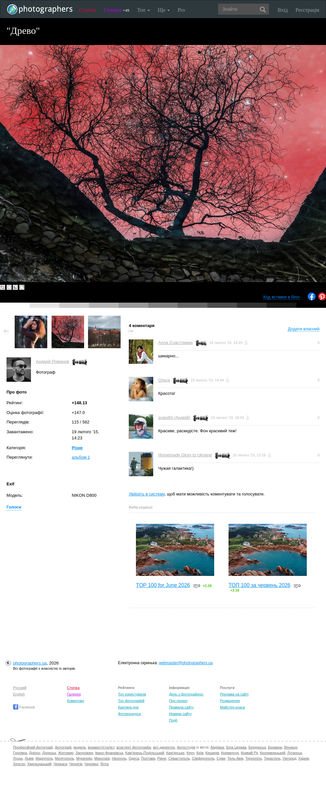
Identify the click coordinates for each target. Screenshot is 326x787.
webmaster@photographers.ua (186, 663)
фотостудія (186, 747)
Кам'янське (175, 753)
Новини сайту (180, 714)
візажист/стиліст (101, 747)
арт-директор (164, 747)
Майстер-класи (232, 707)
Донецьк (49, 753)
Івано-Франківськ (109, 753)
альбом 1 (81, 457)
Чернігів (75, 764)
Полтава (148, 758)
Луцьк (18, 758)
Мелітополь (64, 758)
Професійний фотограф (33, 747)
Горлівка (20, 753)
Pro (181, 10)
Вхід (283, 10)
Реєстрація (307, 10)
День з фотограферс (186, 694)
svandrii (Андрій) (174, 417)
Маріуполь (44, 758)
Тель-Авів (235, 758)
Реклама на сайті (234, 694)
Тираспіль (272, 758)
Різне (77, 447)
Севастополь (179, 758)
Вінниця (290, 747)
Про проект (178, 701)
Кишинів (212, 753)
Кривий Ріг (249, 753)
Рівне (161, 758)
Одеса (133, 758)
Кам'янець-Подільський (144, 753)
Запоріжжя (84, 753)
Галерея (116, 10)
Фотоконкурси (129, 714)
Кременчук (230, 753)
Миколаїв (102, 758)
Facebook (24, 707)
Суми (220, 758)
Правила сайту (181, 707)
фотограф (63, 747)
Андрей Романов (52, 361)
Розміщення (230, 701)
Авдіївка (217, 747)
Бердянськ (257, 747)
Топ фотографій (131, 701)
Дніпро (34, 753)
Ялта (104, 764)
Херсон (19, 764)
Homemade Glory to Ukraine (185, 454)
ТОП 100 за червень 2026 (259, 585)
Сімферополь (203, 758)
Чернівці (91, 764)
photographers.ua (30, 663)
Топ (143, 10)
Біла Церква (236, 747)
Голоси (14, 507)
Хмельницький (39, 764)
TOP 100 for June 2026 (163, 585)
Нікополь (119, 758)
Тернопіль (253, 758)
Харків (303, 758)
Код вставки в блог (281, 296)
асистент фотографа (133, 747)
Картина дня (128, 707)
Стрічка (87, 10)
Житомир (65, 753)
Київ (200, 753)
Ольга (164, 380)
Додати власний (303, 328)
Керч (190, 753)
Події (173, 720)
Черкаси (60, 764)
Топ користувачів (132, 694)
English (19, 694)
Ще (164, 10)
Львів (29, 758)
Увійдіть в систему (147, 494)
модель (80, 747)
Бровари (275, 747)
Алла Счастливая (175, 342)
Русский (19, 688)
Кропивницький (272, 753)
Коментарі (75, 701)
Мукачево (84, 758)
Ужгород (289, 758)
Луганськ (294, 753)
